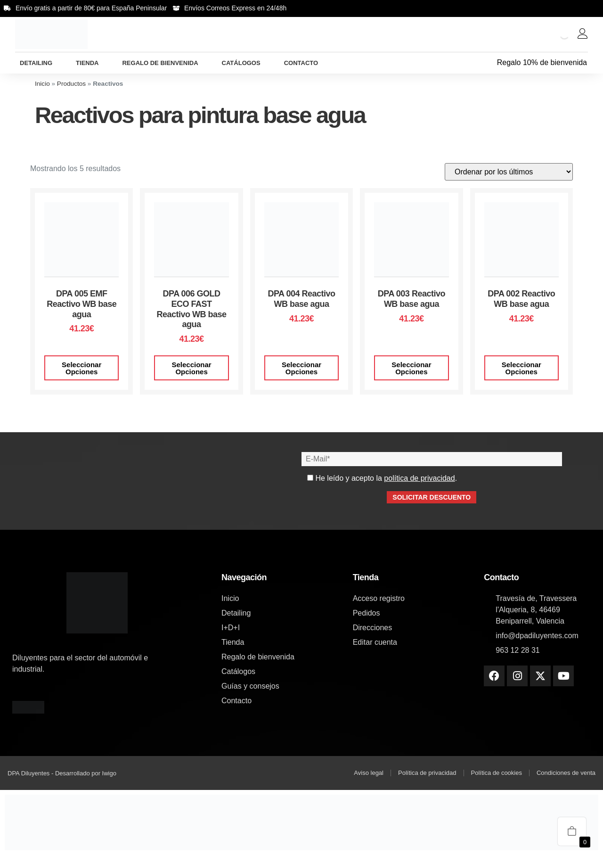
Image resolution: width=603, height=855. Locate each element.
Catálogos (241, 62)
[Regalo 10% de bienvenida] (491, 62)
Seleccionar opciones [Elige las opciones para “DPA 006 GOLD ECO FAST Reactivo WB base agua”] (191, 368)
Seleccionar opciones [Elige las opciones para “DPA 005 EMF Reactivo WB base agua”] (81, 368)
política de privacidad (419, 478)
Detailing (36, 62)
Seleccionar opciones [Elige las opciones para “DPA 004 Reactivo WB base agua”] (301, 368)
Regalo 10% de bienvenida (542, 62)
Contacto (301, 62)
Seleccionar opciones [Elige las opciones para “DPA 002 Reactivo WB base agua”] (521, 368)
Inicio (42, 83)
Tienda (87, 62)
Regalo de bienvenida (160, 62)
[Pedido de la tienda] (509, 172)
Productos (71, 83)
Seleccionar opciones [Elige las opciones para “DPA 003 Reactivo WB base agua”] (411, 368)
